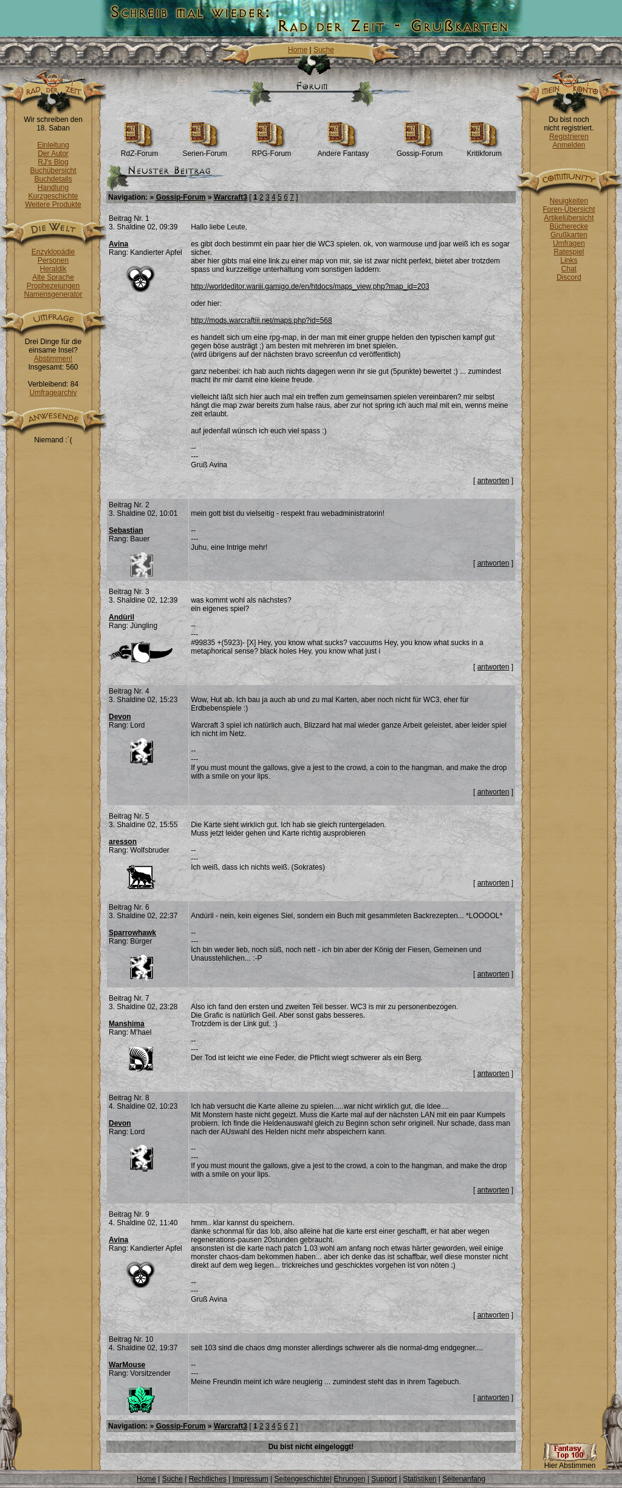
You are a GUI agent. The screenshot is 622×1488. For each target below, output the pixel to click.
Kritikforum (484, 150)
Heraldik (52, 269)
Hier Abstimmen (569, 1462)
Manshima (127, 1024)
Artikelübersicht (568, 218)
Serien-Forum (204, 150)
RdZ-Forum (139, 150)
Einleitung (53, 145)
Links (568, 260)
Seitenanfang (463, 1479)
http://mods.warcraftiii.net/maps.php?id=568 (261, 320)
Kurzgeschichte (53, 196)
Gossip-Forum (420, 150)
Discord (568, 277)
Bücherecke (569, 226)
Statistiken (419, 1479)
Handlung (53, 187)
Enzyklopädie (53, 252)
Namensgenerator (53, 294)
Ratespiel (568, 252)
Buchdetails (53, 179)
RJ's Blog (53, 162)
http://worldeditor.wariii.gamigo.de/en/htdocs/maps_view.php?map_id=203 (310, 286)
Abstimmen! (53, 358)
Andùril (121, 617)
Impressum (250, 1479)
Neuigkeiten (569, 201)
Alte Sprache (53, 277)
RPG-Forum (272, 150)
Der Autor (53, 153)
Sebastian (126, 530)
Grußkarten (568, 235)
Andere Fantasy (343, 150)
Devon (120, 716)
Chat (568, 269)
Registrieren (569, 136)
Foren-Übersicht (568, 209)
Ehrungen (349, 1479)
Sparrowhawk (132, 932)
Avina (118, 244)
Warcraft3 (230, 197)
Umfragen (569, 243)
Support (384, 1479)
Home (297, 50)
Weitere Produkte (53, 204)
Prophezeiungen (53, 286)
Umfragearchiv (53, 392)
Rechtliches (208, 1479)
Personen (53, 260)
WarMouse (127, 1365)
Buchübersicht (53, 170)
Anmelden (568, 145)
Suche (323, 50)
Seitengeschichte (302, 1479)
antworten (493, 480)
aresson (123, 841)
